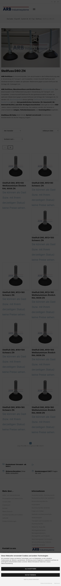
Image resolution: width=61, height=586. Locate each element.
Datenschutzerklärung (46, 583)
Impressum (57, 583)
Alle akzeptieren (30, 569)
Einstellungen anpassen (30, 579)
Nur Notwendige (30, 575)
